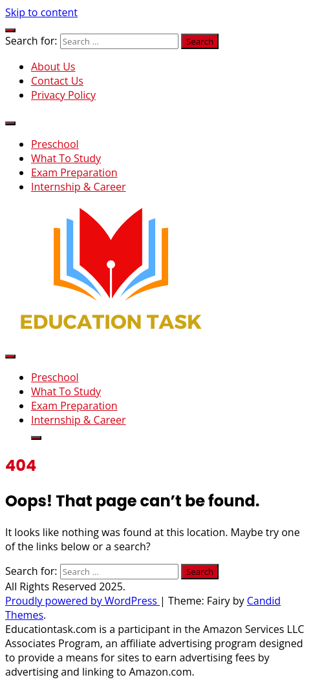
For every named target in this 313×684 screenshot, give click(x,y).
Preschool (55, 144)
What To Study (66, 158)
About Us (53, 66)
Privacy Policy (63, 95)
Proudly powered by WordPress (82, 601)
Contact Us (57, 81)
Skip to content (41, 12)
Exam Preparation (74, 172)
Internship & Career (78, 187)
